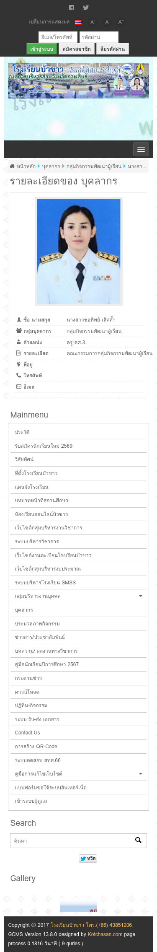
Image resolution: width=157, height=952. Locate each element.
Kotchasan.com (105, 934)
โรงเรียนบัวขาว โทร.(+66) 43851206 (91, 925)
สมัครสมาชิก (77, 49)
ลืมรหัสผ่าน (112, 49)
